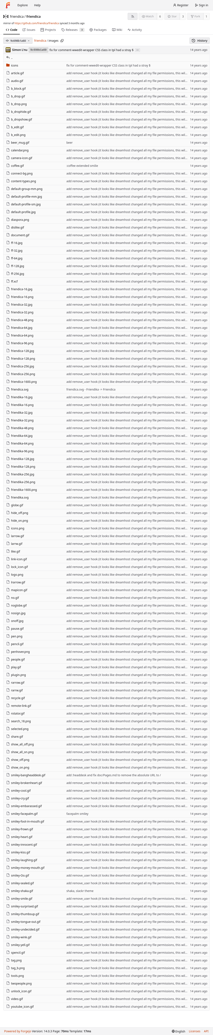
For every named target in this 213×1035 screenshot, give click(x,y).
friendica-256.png (20, 374)
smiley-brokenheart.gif (24, 783)
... (137, 49)
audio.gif (14, 81)
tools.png (15, 976)
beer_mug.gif (17, 142)
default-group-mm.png (24, 189)
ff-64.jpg (14, 258)
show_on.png (17, 767)
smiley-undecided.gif (22, 929)
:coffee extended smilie (82, 166)
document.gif (17, 235)
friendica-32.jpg (19, 304)
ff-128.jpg (15, 266)
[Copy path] (62, 41)
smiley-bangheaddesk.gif (25, 775)
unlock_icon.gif (18, 991)
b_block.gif (16, 88)
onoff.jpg (15, 621)
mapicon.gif (16, 590)
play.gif (13, 667)
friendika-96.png (19, 451)
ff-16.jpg (14, 243)
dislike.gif (15, 227)
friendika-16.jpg (19, 397)
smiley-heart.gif (19, 837)
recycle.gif (15, 698)
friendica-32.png (19, 312)
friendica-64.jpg (19, 328)
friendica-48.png (19, 320)
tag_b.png (15, 968)
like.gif (13, 551)
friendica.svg (17, 389)
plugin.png (16, 675)
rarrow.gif (15, 683)
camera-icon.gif (19, 158)
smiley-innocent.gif (21, 845)
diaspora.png (17, 220)
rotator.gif (15, 713)
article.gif (15, 73)
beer (69, 142)
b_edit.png (16, 135)
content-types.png (21, 181)
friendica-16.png (19, 297)
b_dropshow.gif (19, 119)
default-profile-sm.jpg (23, 204)
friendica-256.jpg (20, 366)
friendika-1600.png (21, 490)
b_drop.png (16, 104)
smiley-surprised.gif (22, 906)
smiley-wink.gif (18, 937)
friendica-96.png (19, 343)
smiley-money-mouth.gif (25, 868)
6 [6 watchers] (160, 16)
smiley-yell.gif (18, 945)
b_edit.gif (15, 127)
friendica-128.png (20, 358)
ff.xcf (12, 281)
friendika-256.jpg (20, 474)
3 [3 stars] (183, 16)
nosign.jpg (15, 613)
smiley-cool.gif (18, 791)
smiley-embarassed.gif (24, 806)
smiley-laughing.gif (21, 860)
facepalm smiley (77, 814)
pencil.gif (15, 644)
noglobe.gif (16, 605)
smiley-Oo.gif (17, 875)
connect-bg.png (19, 173)
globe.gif (14, 505)
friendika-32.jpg (19, 413)
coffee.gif (15, 166)
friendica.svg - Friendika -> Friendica (90, 389)
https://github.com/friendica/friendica (37, 23)
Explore (22, 5)
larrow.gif (15, 536)
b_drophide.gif (18, 112)
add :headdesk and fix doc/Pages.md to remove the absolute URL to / (113, 775)
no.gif (12, 598)
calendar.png (17, 150)
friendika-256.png (20, 482)
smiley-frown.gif (19, 829)
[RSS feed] (132, 16)
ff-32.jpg (14, 250)
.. (9, 58)
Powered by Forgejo (17, 1031)
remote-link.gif (18, 706)
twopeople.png (19, 983)
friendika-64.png (19, 443)
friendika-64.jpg (19, 436)
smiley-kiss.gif (18, 852)
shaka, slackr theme (79, 891)
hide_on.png (17, 521)
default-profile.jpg (21, 212)
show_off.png (17, 760)
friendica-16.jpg (19, 289)
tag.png (14, 960)
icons (12, 65)
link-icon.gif (16, 559)
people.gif (15, 659)
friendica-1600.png (21, 382)
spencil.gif (15, 953)
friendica (17, 16)
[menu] (178, 1031)
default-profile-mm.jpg (24, 196)
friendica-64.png (19, 335)
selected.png (17, 729)
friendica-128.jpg (20, 351)
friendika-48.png (19, 428)
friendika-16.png (19, 405)
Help (37, 5)
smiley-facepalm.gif (22, 814)
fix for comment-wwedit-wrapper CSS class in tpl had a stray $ (92, 50)
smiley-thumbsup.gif (22, 914)
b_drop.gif (15, 96)
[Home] (8, 5)
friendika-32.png (19, 420)
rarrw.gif (14, 690)
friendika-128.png (20, 467)
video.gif (14, 999)
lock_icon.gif (17, 567)
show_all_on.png (20, 752)
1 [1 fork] (206, 16)
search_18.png (18, 721)
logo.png (14, 575)
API (206, 1031)
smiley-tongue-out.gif (23, 922)
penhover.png (18, 652)
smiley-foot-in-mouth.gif (25, 821)
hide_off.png (17, 513)
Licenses (195, 1031)
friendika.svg (17, 497)
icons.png (15, 528)
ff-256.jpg (15, 274)
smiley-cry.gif (17, 798)
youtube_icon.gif (20, 1007)
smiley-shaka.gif (19, 891)
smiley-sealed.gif (20, 883)
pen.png (14, 636)
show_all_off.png (20, 744)
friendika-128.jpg (20, 459)
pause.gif (15, 629)
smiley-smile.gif (19, 899)
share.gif (14, 737)
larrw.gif (14, 544)
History (199, 41)
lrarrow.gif (15, 582)
